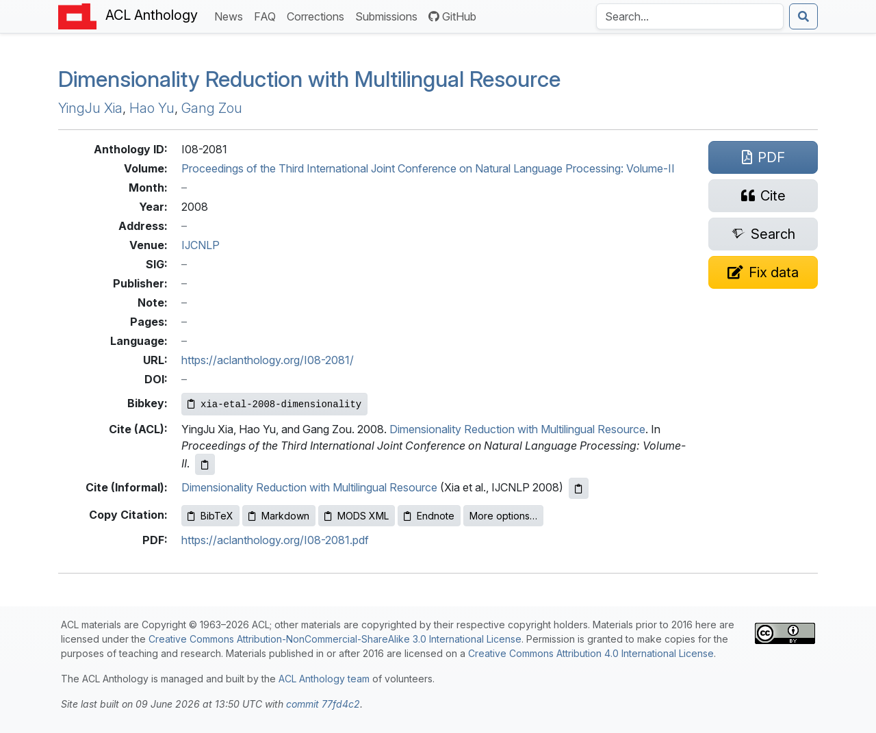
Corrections (318, 15)
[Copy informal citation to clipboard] (579, 488)
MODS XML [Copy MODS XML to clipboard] (356, 516)
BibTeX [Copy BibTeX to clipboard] (210, 516)
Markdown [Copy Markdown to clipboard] (278, 516)
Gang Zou (211, 108)
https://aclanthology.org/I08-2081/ (267, 360)
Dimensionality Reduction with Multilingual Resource (309, 79)
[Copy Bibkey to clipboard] (274, 404)
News (231, 15)
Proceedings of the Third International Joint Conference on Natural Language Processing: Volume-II (428, 168)
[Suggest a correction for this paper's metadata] (763, 272)
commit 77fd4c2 (323, 704)
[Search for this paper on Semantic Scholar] (763, 234)
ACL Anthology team (324, 678)
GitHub (452, 16)
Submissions (389, 15)
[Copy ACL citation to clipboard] (205, 464)
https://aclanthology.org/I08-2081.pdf (275, 540)
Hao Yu (152, 108)
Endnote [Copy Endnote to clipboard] (429, 516)
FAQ (267, 15)
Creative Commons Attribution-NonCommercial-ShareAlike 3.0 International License (335, 639)
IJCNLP (200, 245)
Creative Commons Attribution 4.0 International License (591, 653)
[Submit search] (803, 16)
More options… (503, 516)
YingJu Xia (90, 108)
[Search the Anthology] (690, 16)
